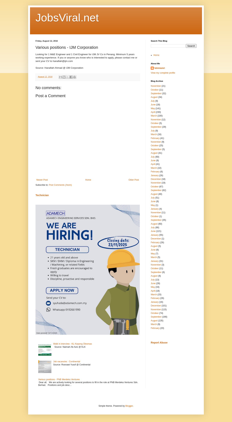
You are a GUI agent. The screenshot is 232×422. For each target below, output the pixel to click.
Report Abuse (159, 342)
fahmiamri (159, 68)
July (153, 101)
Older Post (133, 180)
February (155, 138)
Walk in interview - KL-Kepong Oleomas (72, 344)
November (156, 86)
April (153, 112)
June (153, 104)
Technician (42, 195)
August (154, 97)
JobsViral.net (67, 18)
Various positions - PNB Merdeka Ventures (59, 379)
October (155, 90)
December (156, 179)
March (154, 115)
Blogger (129, 406)
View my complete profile (163, 73)
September (156, 93)
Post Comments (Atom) (60, 185)
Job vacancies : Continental (66, 361)
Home (88, 180)
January (155, 175)
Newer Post (42, 180)
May (153, 108)
